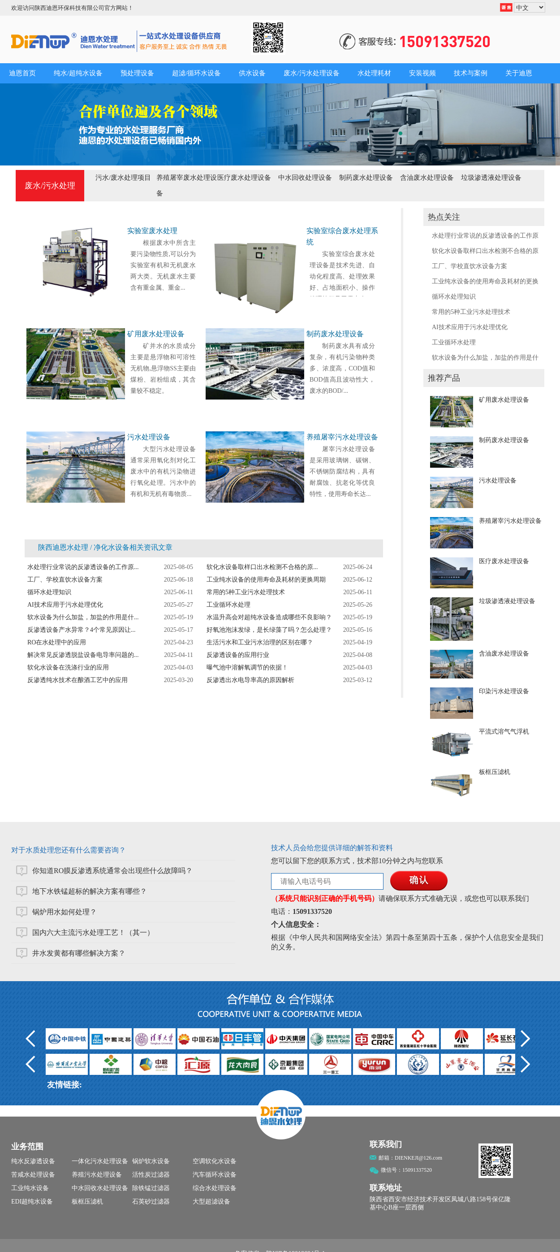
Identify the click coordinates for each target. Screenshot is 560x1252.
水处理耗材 (374, 73)
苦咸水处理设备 (33, 1174)
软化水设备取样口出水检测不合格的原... (262, 567)
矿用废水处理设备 (504, 399)
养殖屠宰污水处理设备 (510, 520)
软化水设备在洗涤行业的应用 (68, 667)
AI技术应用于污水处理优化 (470, 327)
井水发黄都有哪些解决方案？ (78, 953)
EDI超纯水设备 (32, 1201)
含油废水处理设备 (427, 177)
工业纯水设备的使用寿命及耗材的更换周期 (266, 579)
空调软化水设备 (215, 1161)
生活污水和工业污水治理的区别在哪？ (260, 642)
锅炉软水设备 (151, 1161)
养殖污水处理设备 (97, 1174)
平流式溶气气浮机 (504, 731)
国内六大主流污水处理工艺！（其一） (93, 932)
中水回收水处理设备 (100, 1188)
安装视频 (422, 73)
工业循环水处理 (454, 342)
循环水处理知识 (454, 296)
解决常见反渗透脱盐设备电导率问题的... (83, 655)
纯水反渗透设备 (33, 1161)
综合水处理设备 (215, 1188)
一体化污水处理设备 (100, 1161)
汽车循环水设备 (215, 1174)
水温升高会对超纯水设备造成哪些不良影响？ (269, 617)
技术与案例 (470, 73)
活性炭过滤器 (151, 1174)
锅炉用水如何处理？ (64, 912)
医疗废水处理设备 (244, 177)
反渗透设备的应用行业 (238, 655)
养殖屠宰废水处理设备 (186, 185)
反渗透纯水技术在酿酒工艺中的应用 (77, 680)
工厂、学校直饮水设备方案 (469, 266)
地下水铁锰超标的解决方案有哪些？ (89, 891)
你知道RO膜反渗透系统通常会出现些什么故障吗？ (112, 870)
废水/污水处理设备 (311, 73)
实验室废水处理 (152, 231)
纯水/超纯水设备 (78, 73)
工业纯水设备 (30, 1188)
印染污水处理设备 (504, 691)
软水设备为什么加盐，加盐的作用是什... (83, 617)
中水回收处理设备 (305, 177)
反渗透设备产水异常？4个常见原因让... (81, 629)
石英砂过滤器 (151, 1201)
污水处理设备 (498, 480)
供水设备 (252, 73)
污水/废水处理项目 (123, 177)
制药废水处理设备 (366, 177)
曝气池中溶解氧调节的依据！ (247, 667)
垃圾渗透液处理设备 (491, 177)
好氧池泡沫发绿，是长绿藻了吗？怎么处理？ (269, 629)
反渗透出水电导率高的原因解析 (250, 680)
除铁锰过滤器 (151, 1188)
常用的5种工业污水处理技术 (471, 312)
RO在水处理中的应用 (56, 642)
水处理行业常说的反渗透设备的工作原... (83, 567)
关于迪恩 (518, 73)
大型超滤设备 (211, 1201)
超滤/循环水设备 (196, 73)
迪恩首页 (22, 73)
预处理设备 (137, 73)
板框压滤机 (494, 772)
